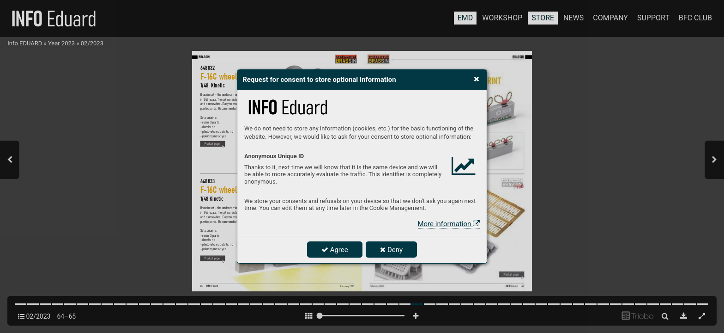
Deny (391, 250)
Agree (334, 250)
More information (449, 224)
